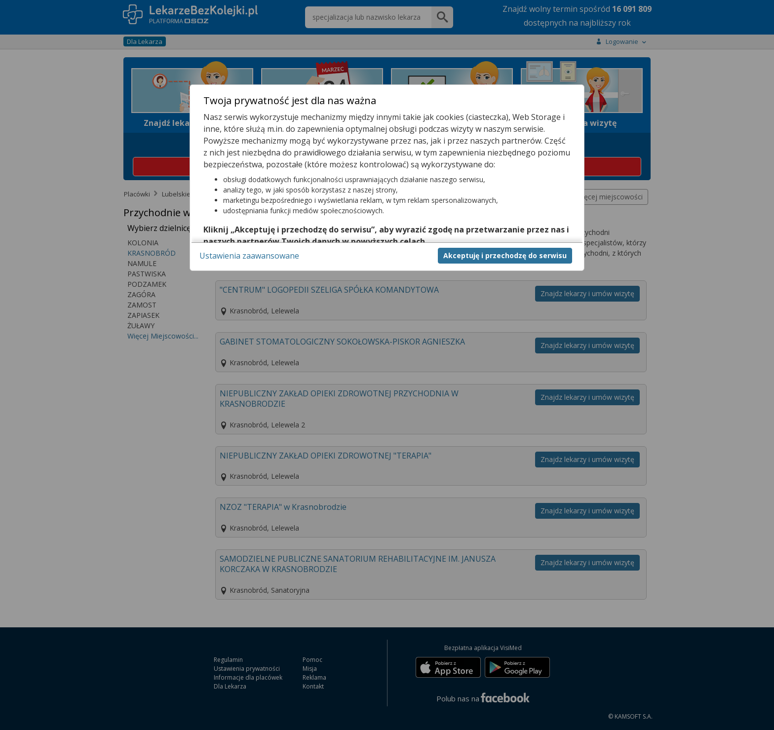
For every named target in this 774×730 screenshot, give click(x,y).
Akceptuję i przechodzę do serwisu (505, 255)
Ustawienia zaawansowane (249, 255)
